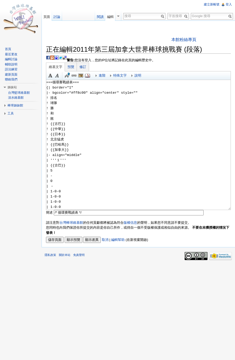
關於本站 (64, 254)
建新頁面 (11, 74)
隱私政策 (50, 254)
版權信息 (130, 223)
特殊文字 (120, 75)
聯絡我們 (11, 79)
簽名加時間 (67, 75)
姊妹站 (12, 87)
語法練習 (11, 69)
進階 (102, 75)
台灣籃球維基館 (19, 92)
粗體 (50, 75)
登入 (229, 4)
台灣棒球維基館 (71, 223)
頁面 (46, 17)
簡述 (49, 212)
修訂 (82, 67)
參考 (87, 75)
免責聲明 (79, 254)
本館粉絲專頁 (183, 39)
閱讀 (100, 17)
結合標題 (80, 75)
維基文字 (55, 67)
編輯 (110, 17)
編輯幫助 (118, 240)
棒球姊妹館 (15, 105)
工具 (11, 113)
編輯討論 (11, 59)
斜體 (57, 75)
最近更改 (11, 54)
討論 (56, 17)
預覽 (71, 67)
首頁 (8, 49)
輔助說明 (11, 64)
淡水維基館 (16, 97)
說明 (138, 75)
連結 (74, 75)
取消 (105, 240)
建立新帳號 (211, 4)
